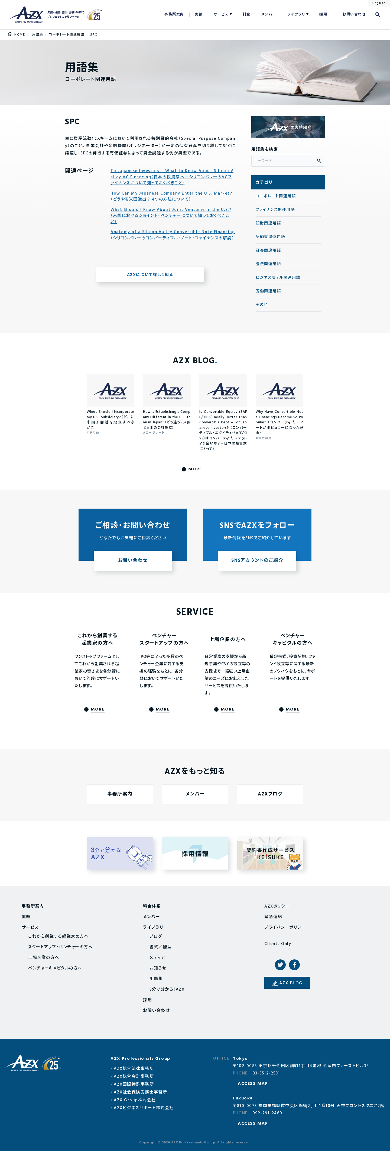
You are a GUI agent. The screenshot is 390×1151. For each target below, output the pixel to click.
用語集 (156, 979)
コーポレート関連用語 (276, 196)
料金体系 (152, 906)
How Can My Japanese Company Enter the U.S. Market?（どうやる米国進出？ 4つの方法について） (171, 197)
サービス (221, 14)
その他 (262, 305)
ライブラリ (296, 14)
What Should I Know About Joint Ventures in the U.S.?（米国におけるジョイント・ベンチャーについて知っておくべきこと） (170, 216)
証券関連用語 (268, 251)
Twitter (280, 964)
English (379, 3)
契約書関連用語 (270, 237)
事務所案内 (174, 14)
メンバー (269, 14)
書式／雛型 (161, 947)
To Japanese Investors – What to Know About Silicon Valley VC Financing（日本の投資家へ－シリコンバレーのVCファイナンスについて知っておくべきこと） (171, 177)
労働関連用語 (268, 291)
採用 (323, 14)
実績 (199, 14)
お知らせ (158, 968)
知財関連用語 (268, 223)
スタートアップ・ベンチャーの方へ (60, 947)
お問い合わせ (354, 14)
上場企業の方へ (43, 958)
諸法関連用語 (268, 264)
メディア (157, 958)
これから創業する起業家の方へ (58, 936)
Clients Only (277, 944)
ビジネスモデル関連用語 (278, 278)
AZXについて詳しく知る (150, 275)
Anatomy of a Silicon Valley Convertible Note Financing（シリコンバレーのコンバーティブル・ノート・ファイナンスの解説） (172, 235)
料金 (247, 14)
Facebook (294, 964)
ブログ (156, 936)
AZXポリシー (277, 906)
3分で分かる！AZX (167, 989)
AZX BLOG (291, 983)
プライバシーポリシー (285, 927)
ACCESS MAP (253, 1083)
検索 (378, 14)
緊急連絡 (273, 917)
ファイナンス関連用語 (275, 210)
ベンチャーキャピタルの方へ (55, 968)
